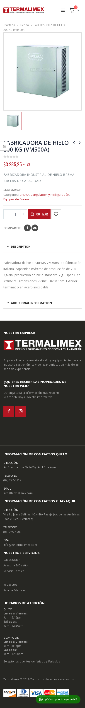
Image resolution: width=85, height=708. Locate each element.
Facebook (27, 228)
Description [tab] (21, 246)
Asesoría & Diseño (15, 565)
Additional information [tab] (31, 303)
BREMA (24, 195)
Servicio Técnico (13, 571)
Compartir (12, 228)
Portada (10, 25)
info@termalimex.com (18, 493)
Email (35, 228)
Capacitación (11, 559)
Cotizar (42, 214)
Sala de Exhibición (15, 590)
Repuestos (10, 584)
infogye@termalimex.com (20, 544)
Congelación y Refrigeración (50, 195)
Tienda (24, 25)
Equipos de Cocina (16, 199)
